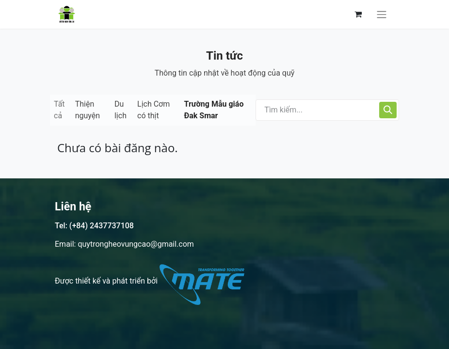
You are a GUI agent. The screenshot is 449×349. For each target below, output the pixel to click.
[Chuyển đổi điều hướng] (381, 14)
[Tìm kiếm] (388, 110)
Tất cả (59, 109)
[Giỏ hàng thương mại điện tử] (358, 14)
